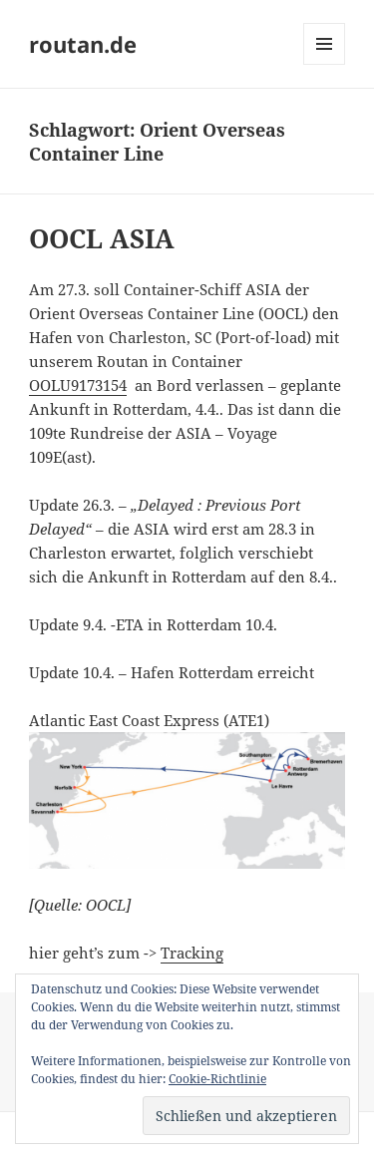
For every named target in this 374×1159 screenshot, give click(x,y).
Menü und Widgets (324, 64)
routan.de (83, 44)
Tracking (192, 953)
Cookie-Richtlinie (217, 1078)
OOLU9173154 (78, 385)
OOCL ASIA (102, 238)
